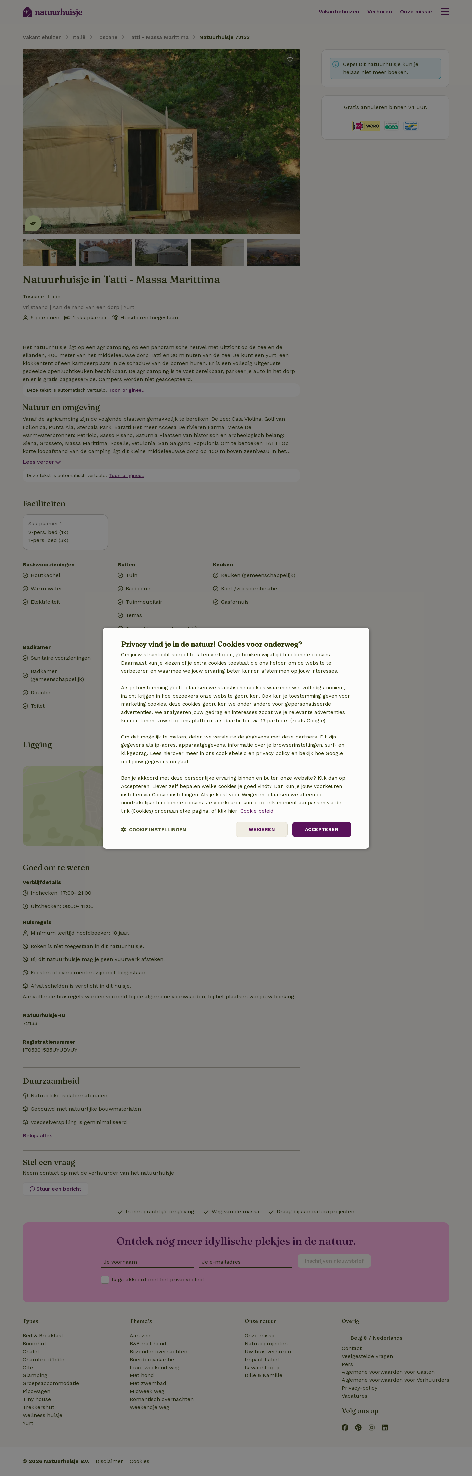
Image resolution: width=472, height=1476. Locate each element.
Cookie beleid (256, 811)
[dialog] (236, 737)
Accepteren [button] (321, 829)
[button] (153, 829)
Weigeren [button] (262, 829)
